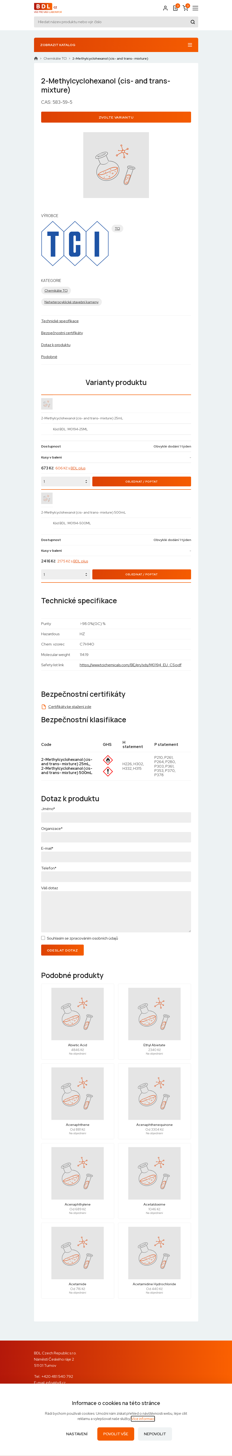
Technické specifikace (60, 320)
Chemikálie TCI (55, 58)
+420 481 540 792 (57, 1376)
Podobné (49, 356)
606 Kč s (70, 468)
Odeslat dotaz (62, 950)
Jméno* (48, 808)
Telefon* (48, 868)
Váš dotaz (49, 887)
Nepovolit (155, 1433)
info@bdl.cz (56, 1382)
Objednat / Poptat (141, 482)
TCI (117, 228)
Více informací (142, 1418)
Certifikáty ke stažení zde (69, 706)
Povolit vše (115, 1433)
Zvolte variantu (116, 117)
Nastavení (77, 1433)
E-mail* (47, 848)
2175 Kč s (72, 561)
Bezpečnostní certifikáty (62, 332)
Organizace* (52, 828)
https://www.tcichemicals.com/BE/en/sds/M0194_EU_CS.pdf (131, 664)
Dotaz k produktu (55, 344)
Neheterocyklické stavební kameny (71, 302)
